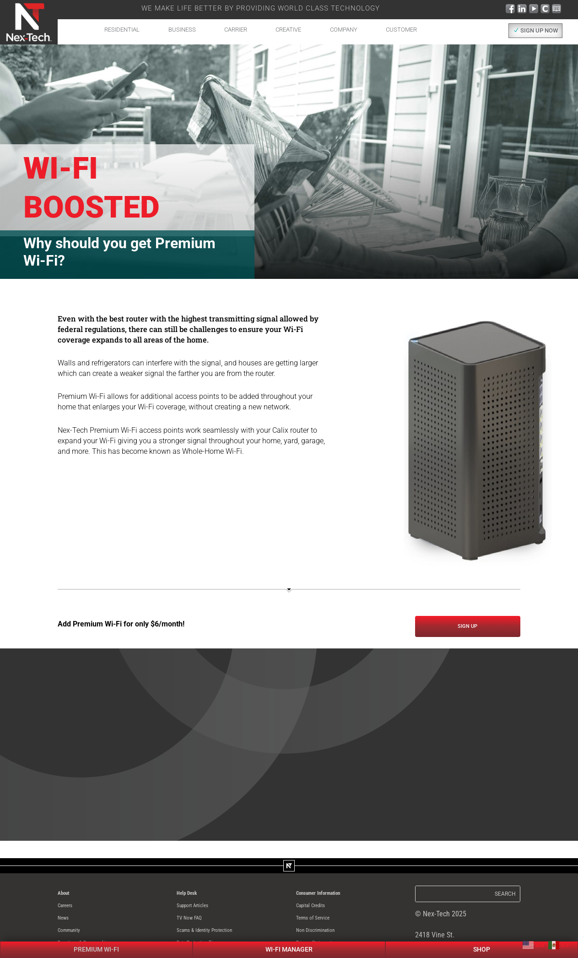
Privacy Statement (323, 949)
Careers (69, 910)
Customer (401, 29)
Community (74, 936)
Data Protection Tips (207, 949)
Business (182, 29)
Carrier (235, 29)
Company (343, 29)
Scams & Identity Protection (218, 936)
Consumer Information (329, 897)
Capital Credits (318, 910)
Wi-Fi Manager (289, 853)
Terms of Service (320, 923)
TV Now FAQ (195, 923)
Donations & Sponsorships (96, 949)
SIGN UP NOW (539, 30)
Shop (482, 853)
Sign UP (467, 628)
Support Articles (200, 910)
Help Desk (192, 897)
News (66, 923)
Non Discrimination (324, 936)
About (67, 897)
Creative (288, 29)
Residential (122, 29)
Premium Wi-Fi (96, 853)
